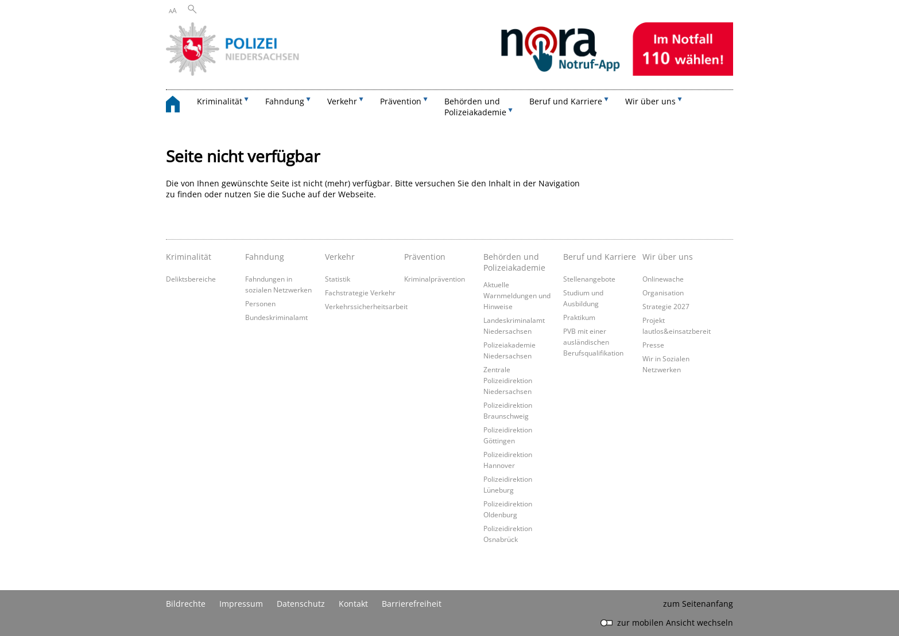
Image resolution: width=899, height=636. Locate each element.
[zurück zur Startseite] (178, 106)
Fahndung (264, 256)
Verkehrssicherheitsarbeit (366, 306)
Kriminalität (188, 256)
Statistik (337, 278)
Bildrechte (186, 603)
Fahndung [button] (284, 101)
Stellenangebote (589, 278)
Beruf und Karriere (599, 256)
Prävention (424, 256)
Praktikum (579, 317)
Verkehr (340, 256)
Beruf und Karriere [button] (565, 101)
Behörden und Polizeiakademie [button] (475, 107)
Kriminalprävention (434, 278)
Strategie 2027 (665, 306)
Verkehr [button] (342, 101)
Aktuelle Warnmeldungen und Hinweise (517, 295)
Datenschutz (301, 603)
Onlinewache (663, 278)
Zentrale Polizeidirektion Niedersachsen (507, 380)
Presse (653, 344)
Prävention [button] (400, 101)
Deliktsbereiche (191, 278)
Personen (260, 303)
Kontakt (353, 603)
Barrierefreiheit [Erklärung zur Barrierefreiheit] (411, 603)
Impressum (241, 603)
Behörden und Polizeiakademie (514, 262)
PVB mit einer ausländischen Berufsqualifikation (593, 341)
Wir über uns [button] (650, 101)
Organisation (663, 292)
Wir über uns (667, 256)
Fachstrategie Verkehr (360, 292)
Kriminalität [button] (219, 101)
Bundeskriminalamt (276, 317)
